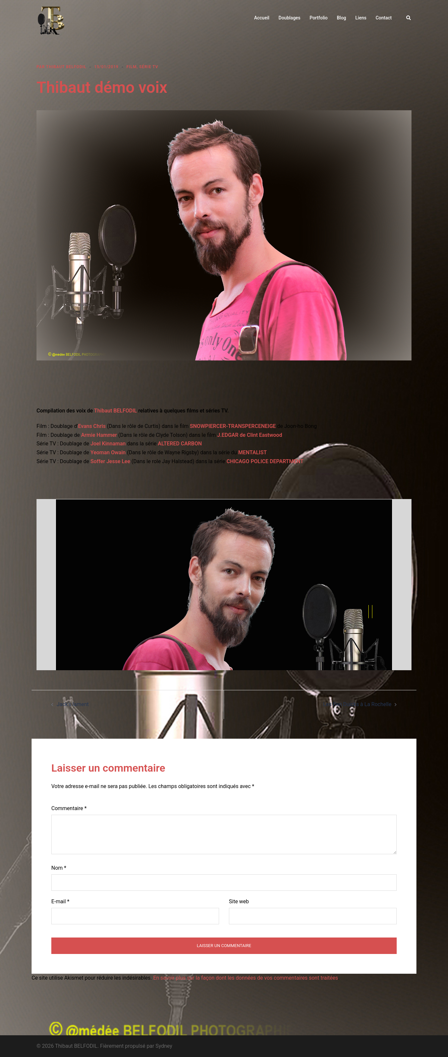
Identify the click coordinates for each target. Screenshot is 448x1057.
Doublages (290, 17)
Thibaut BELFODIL (66, 67)
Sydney (164, 1046)
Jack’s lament (73, 704)
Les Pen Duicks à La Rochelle (357, 704)
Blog (341, 17)
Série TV (148, 67)
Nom (58, 868)
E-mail (60, 901)
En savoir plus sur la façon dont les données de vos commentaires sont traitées (245, 978)
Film (131, 67)
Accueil (261, 17)
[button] (408, 18)
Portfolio (319, 17)
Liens (360, 17)
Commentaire (69, 808)
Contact (384, 17)
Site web (239, 901)
